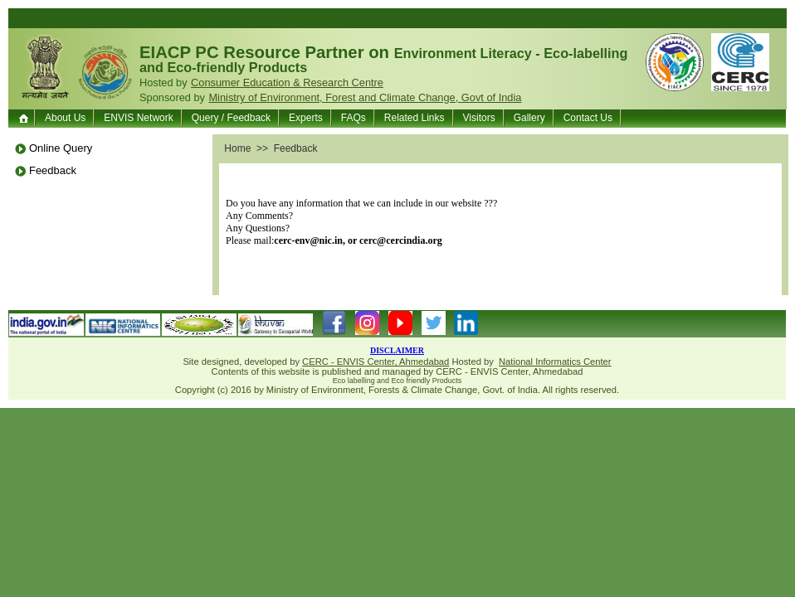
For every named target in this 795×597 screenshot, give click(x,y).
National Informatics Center (555, 361)
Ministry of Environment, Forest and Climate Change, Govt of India (364, 97)
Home (25, 117)
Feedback (52, 170)
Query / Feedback (231, 118)
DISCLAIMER (397, 350)
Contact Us (587, 118)
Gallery (529, 118)
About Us (65, 118)
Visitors (479, 118)
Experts (306, 118)
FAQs (353, 118)
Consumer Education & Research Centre (287, 82)
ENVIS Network (138, 118)
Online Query (60, 148)
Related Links (414, 118)
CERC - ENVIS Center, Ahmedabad (375, 361)
